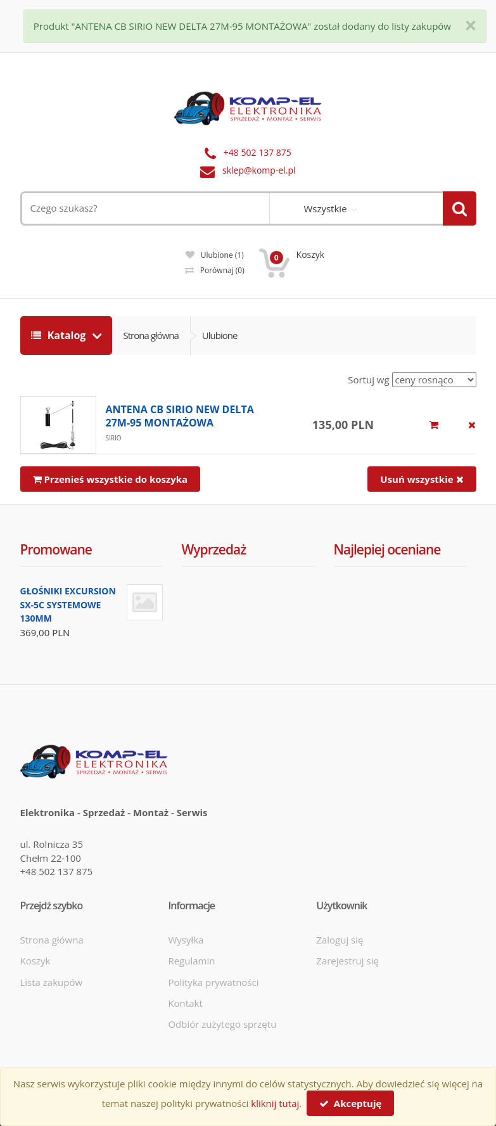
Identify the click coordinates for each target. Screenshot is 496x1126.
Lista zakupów (51, 982)
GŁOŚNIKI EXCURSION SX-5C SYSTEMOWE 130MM (68, 604)
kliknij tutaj (275, 1103)
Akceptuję (350, 1103)
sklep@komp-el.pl (259, 170)
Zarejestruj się (347, 960)
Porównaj (215, 270)
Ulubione (215, 255)
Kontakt (185, 1003)
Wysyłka (185, 939)
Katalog (60, 335)
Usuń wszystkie (421, 479)
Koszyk (35, 960)
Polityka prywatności (213, 982)
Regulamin (191, 960)
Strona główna (151, 335)
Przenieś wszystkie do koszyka (110, 479)
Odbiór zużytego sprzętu (222, 1024)
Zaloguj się (339, 939)
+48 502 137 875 (257, 152)
